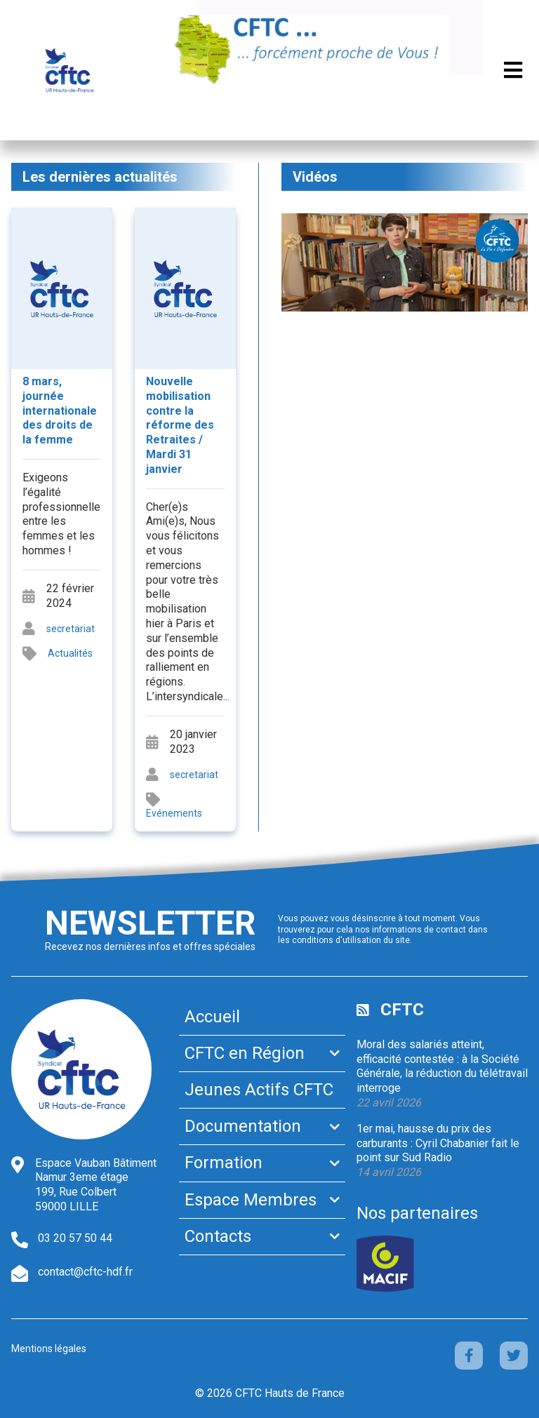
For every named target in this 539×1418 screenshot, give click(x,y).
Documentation (243, 1126)
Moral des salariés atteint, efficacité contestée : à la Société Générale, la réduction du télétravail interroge (442, 1066)
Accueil (212, 1016)
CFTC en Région (245, 1053)
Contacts (218, 1236)
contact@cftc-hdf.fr (85, 1271)
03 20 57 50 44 (75, 1238)
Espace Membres (251, 1200)
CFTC (402, 1009)
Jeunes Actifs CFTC (259, 1089)
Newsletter (150, 923)
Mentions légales (48, 1348)
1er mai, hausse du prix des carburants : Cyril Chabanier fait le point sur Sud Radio (438, 1143)
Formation (223, 1162)
